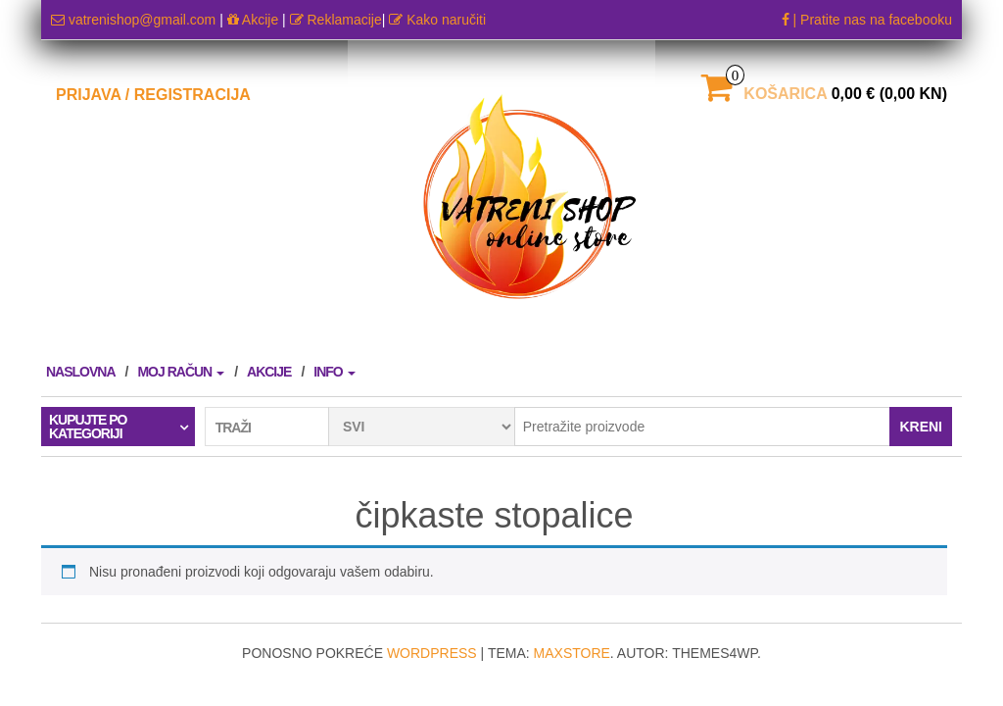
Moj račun (180, 371)
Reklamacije (336, 19)
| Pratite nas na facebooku (867, 19)
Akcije (252, 19)
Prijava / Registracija (153, 94)
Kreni (920, 426)
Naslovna (81, 371)
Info (334, 371)
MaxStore (572, 653)
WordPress (432, 653)
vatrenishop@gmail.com (135, 19)
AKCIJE (269, 371)
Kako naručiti (437, 19)
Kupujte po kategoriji (87, 426)
